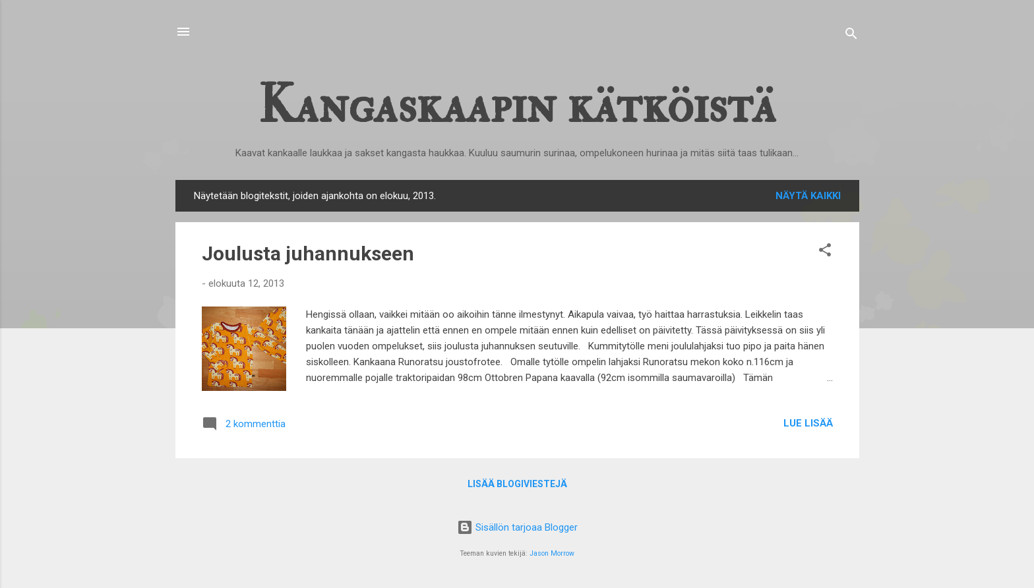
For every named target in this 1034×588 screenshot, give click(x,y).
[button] (825, 252)
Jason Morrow (552, 553)
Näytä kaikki (808, 196)
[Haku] (851, 36)
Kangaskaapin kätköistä (517, 105)
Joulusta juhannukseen (308, 253)
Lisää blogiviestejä (517, 484)
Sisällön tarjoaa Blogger (517, 527)
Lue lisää (808, 423)
